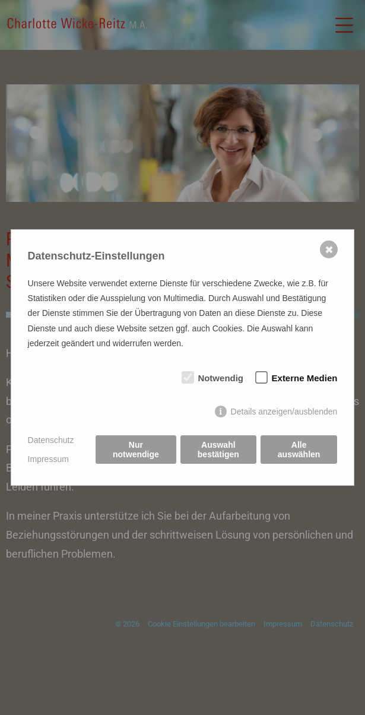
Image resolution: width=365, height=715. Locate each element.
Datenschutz (51, 440)
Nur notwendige (136, 449)
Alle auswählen (299, 449)
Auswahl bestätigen (218, 449)
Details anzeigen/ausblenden (284, 411)
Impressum (48, 459)
